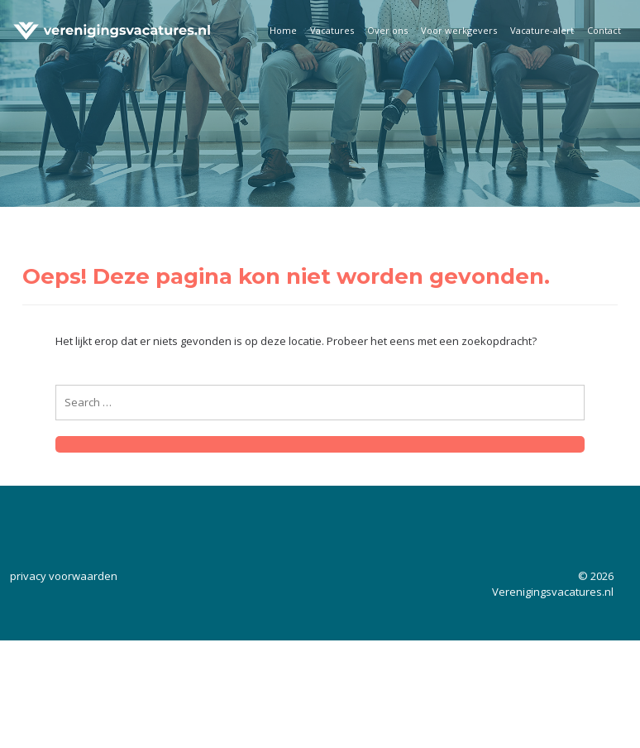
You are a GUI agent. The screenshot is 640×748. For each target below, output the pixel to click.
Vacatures (332, 30)
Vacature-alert (542, 30)
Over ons (387, 30)
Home (283, 30)
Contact (604, 30)
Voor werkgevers (459, 30)
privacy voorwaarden (63, 575)
